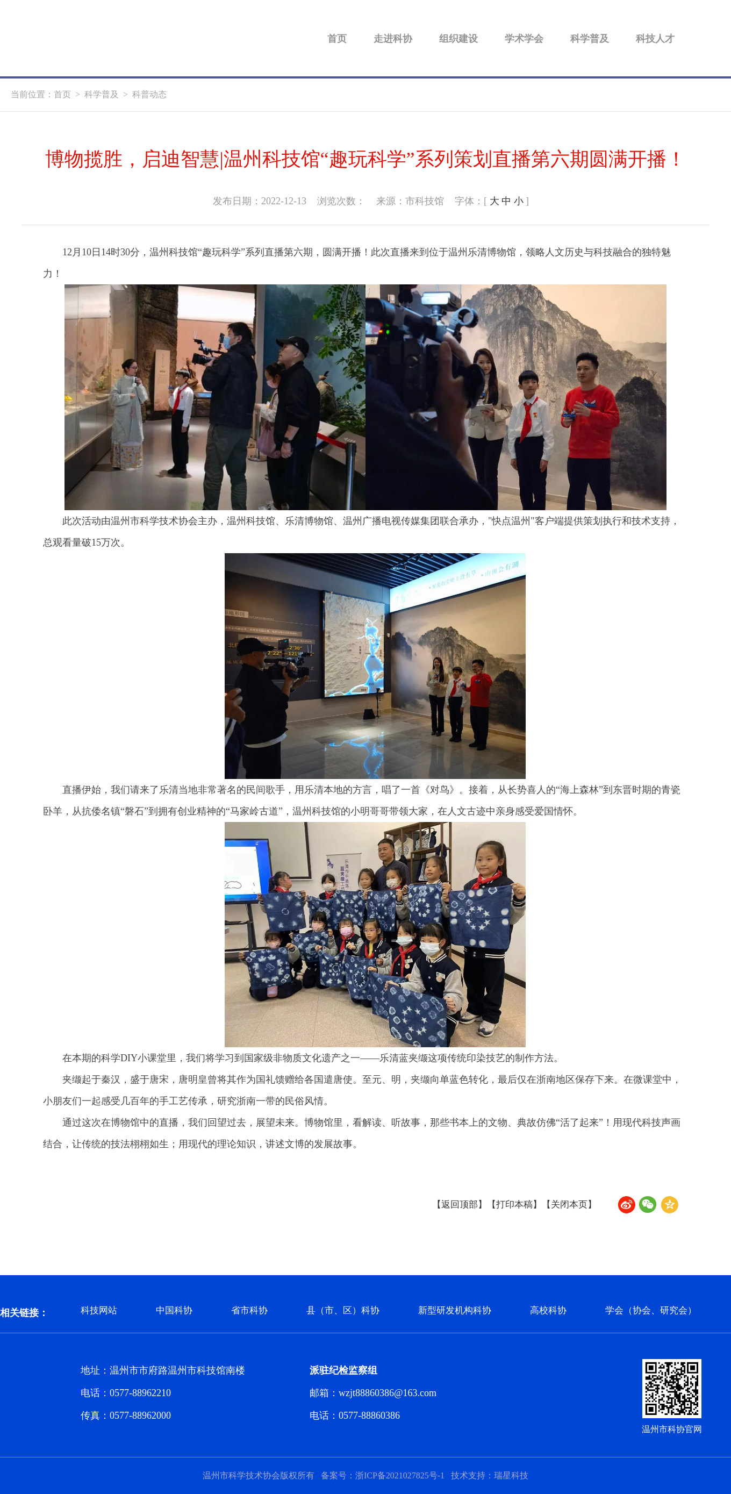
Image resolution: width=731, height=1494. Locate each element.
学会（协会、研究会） (670, 1312)
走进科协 (393, 37)
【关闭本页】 (568, 1204)
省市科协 (254, 1312)
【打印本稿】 (510, 1204)
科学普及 (589, 37)
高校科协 (564, 1312)
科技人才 (655, 37)
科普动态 (149, 94)
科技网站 (100, 1312)
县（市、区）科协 (351, 1312)
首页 (337, 37)
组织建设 (458, 37)
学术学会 (524, 37)
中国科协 (177, 1312)
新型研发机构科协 (467, 1312)
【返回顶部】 (451, 1204)
